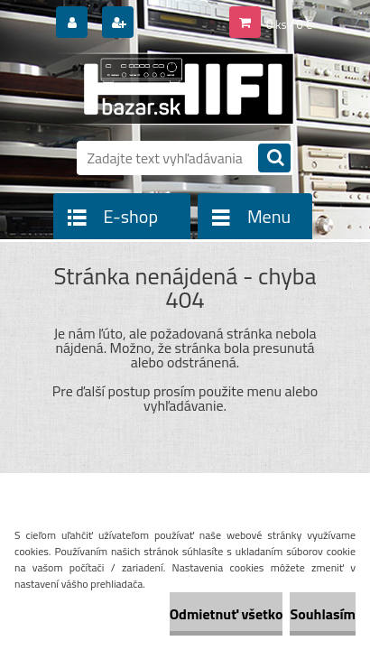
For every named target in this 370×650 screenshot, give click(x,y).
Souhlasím (323, 614)
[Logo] (174, 88)
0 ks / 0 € (289, 24)
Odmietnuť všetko (226, 614)
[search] (274, 159)
